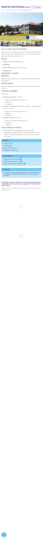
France (3, 10)
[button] (36, 7)
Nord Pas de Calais (12, 10)
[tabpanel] (21, 114)
